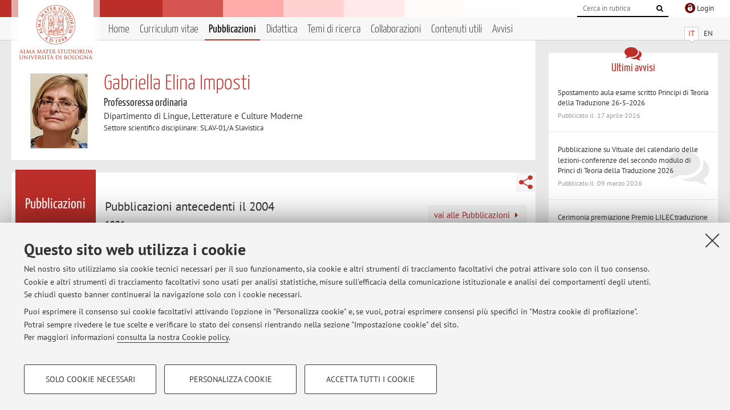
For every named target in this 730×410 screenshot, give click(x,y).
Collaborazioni (396, 29)
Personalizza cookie (230, 379)
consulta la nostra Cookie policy (173, 337)
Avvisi (502, 29)
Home (118, 29)
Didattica (281, 29)
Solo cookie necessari (90, 379)
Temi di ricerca (333, 29)
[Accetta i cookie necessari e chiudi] (712, 240)
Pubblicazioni (232, 29)
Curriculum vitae (169, 29)
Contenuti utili (456, 29)
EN (708, 33)
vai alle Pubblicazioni (476, 215)
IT (691, 33)
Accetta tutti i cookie (370, 379)
